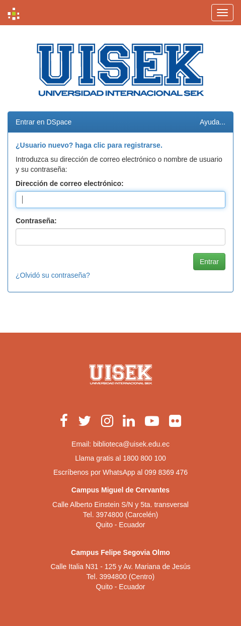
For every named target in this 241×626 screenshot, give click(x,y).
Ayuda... (212, 122)
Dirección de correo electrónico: (70, 183)
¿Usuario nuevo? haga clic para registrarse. (89, 145)
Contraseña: (36, 221)
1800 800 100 (144, 458)
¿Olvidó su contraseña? (53, 275)
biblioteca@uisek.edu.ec (131, 444)
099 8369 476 (166, 472)
